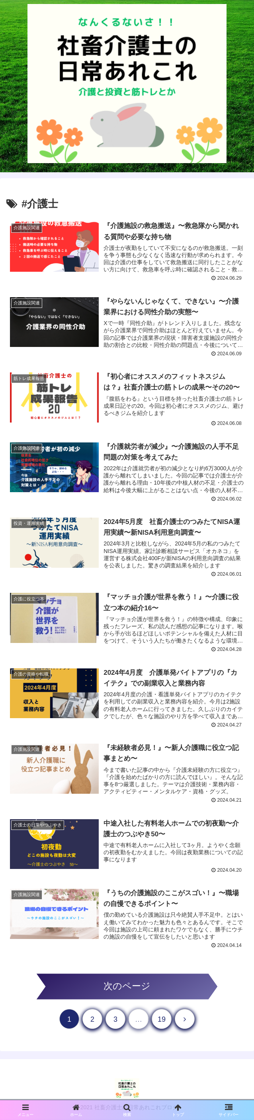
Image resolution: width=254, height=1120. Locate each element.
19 (162, 1021)
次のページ (127, 988)
